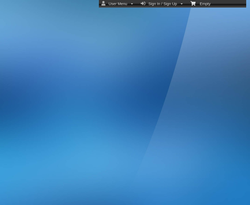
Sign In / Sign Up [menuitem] (162, 3)
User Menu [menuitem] (117, 3)
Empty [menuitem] (200, 3)
